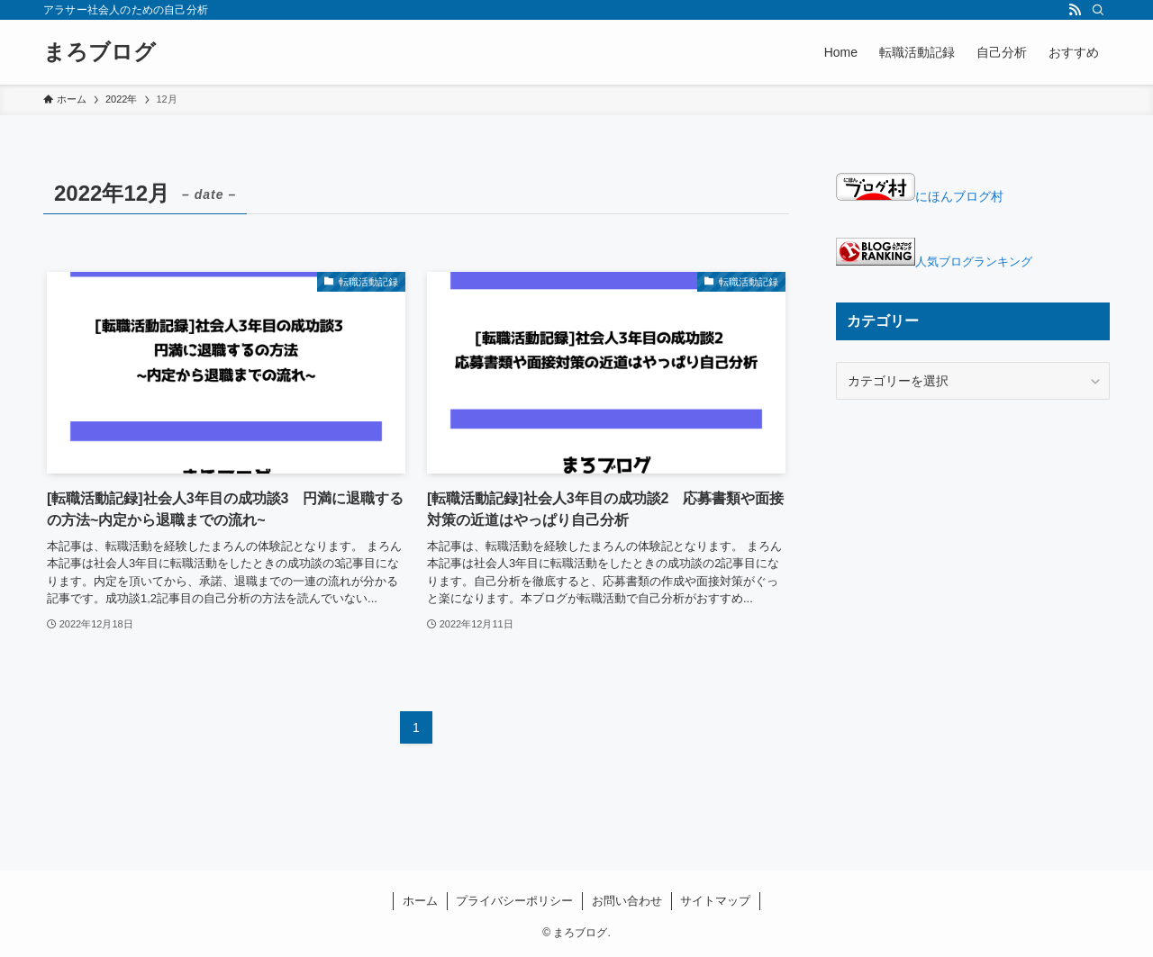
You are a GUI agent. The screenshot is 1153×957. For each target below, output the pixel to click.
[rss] (1074, 10)
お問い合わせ (627, 900)
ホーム (420, 900)
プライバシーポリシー (514, 900)
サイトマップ (715, 900)
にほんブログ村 (919, 196)
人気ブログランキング (973, 262)
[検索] (1098, 10)
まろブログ (99, 52)
